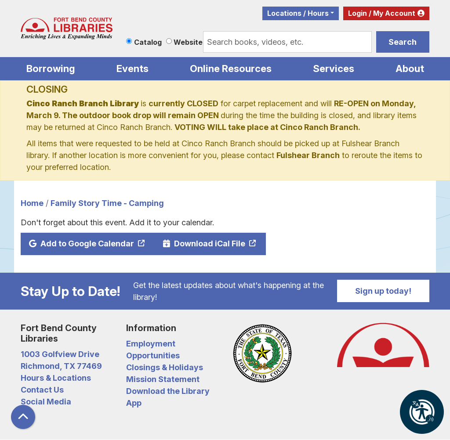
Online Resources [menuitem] (231, 68)
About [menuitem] (410, 68)
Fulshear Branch (308, 155)
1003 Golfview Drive (60, 354)
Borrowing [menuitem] (50, 68)
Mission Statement (163, 379)
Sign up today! (383, 291)
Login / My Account (381, 13)
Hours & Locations (56, 377)
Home (32, 203)
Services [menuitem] (333, 68)
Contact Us (42, 389)
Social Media (46, 401)
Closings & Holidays (164, 367)
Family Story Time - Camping (107, 203)
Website (188, 42)
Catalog (148, 42)
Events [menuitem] (132, 68)
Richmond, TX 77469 (61, 366)
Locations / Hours (298, 13)
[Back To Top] (23, 417)
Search (402, 42)
